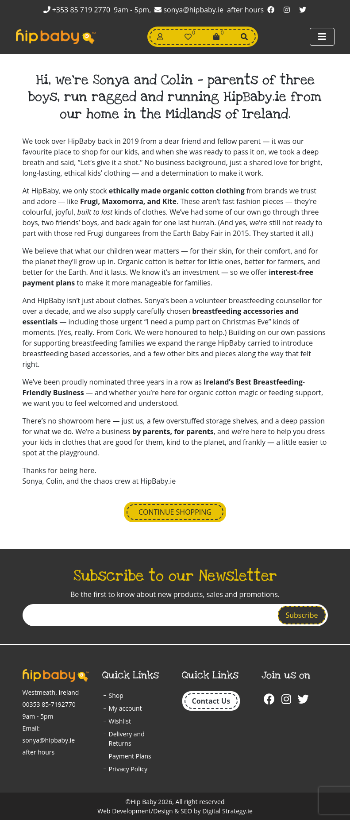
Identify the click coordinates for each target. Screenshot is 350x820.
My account (125, 708)
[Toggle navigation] (322, 37)
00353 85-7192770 (49, 704)
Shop (116, 695)
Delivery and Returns (127, 738)
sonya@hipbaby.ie (188, 10)
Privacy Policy (128, 769)
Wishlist (120, 721)
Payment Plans (130, 756)
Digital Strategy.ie (227, 811)
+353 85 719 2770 (77, 10)
